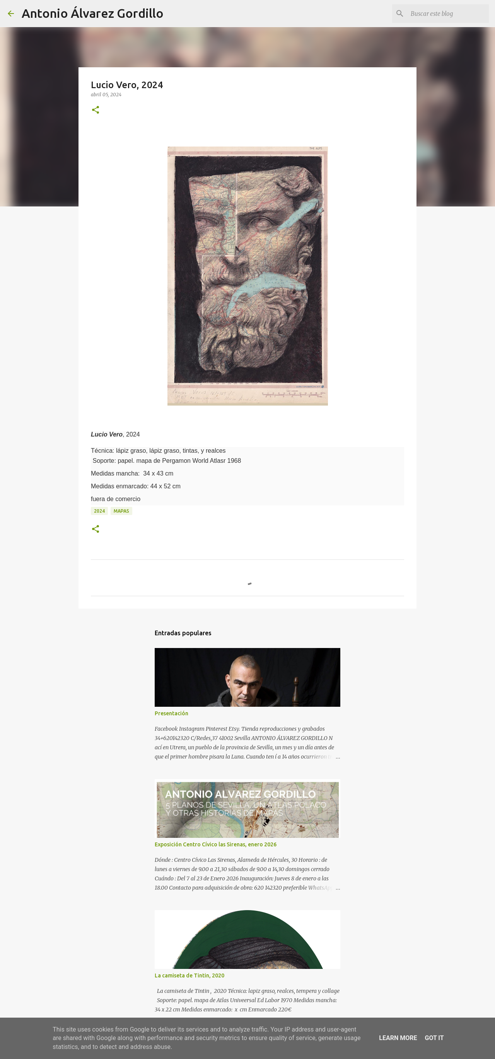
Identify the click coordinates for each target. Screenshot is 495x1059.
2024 (99, 510)
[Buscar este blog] (448, 13)
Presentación (171, 713)
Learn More (398, 1038)
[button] (95, 110)
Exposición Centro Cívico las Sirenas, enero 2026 (216, 844)
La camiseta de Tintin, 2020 (189, 975)
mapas (121, 510)
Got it (434, 1038)
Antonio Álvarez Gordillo (93, 13)
